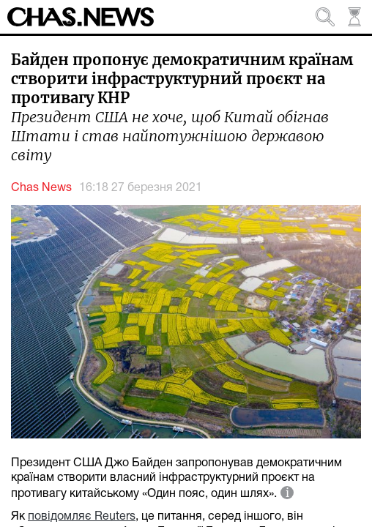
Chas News (41, 188)
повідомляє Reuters (81, 517)
